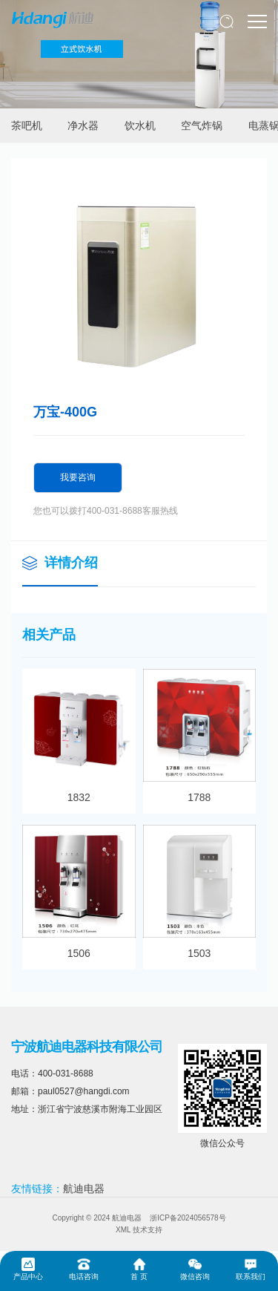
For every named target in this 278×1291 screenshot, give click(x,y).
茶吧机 (26, 125)
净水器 (83, 125)
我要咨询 (78, 477)
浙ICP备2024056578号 (187, 1218)
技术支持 (147, 1230)
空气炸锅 (201, 125)
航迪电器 (84, 1188)
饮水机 (140, 125)
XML (123, 1230)
